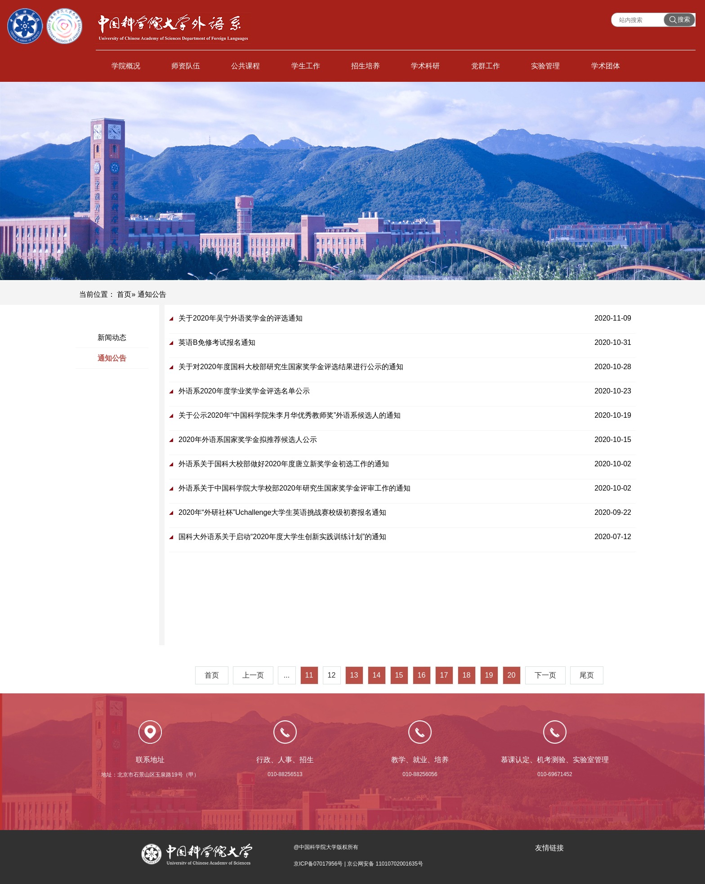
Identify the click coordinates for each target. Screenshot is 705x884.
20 (512, 675)
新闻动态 (112, 337)
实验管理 (545, 66)
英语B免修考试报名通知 (216, 342)
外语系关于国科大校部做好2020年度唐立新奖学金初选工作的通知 (283, 464)
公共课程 (245, 66)
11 (309, 675)
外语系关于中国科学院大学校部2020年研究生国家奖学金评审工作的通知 (294, 488)
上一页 (253, 675)
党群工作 (485, 66)
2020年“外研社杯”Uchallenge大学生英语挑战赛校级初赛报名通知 (282, 512)
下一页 (545, 675)
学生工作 (305, 66)
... (287, 675)
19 (489, 675)
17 (444, 675)
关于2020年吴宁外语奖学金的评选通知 (240, 318)
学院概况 (126, 66)
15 (399, 675)
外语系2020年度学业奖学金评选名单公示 (244, 391)
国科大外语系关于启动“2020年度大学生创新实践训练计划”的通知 (282, 536)
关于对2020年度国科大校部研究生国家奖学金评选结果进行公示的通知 (290, 367)
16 (422, 675)
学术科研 (425, 66)
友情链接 (549, 848)
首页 (124, 294)
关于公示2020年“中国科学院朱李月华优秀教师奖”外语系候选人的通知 (289, 415)
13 (354, 675)
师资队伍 (185, 66)
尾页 (587, 675)
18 (467, 675)
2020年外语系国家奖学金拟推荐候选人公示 (247, 439)
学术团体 (605, 66)
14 (377, 675)
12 (332, 675)
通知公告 (112, 358)
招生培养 (365, 66)
